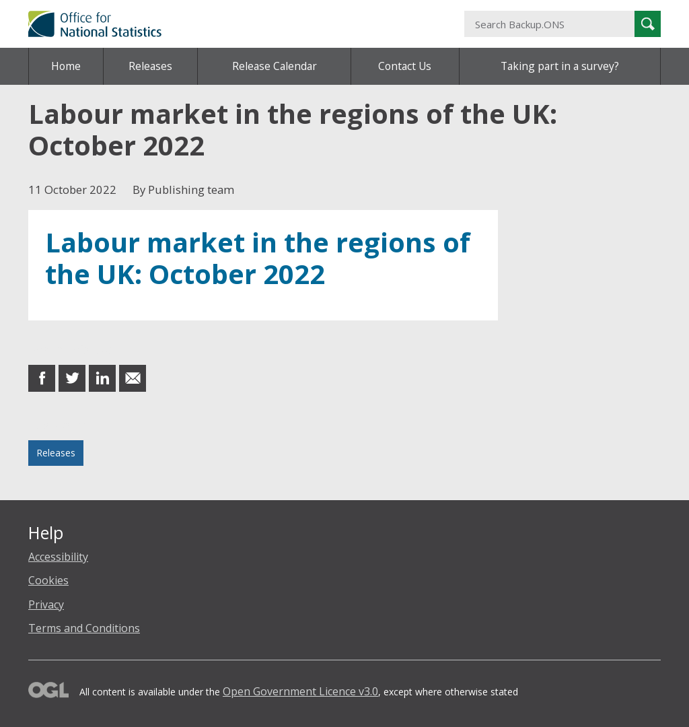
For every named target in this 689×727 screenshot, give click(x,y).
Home (66, 66)
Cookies (48, 580)
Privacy (46, 604)
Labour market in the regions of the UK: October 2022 (257, 258)
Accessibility (58, 556)
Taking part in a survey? (560, 66)
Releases (150, 66)
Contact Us (404, 66)
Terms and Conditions (84, 628)
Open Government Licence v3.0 (300, 691)
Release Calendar (274, 66)
